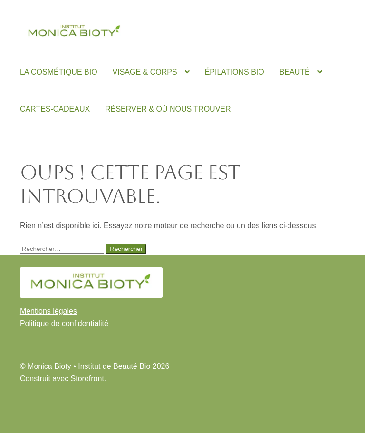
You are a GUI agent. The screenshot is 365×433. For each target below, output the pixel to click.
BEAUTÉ (294, 72)
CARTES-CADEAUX (55, 109)
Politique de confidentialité (64, 323)
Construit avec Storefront (62, 379)
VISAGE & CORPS (145, 72)
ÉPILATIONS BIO (234, 72)
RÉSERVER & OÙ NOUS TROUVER (168, 109)
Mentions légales (48, 311)
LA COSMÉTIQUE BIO (58, 72)
